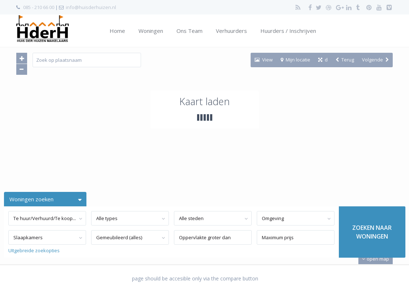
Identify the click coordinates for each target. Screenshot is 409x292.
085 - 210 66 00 (38, 7)
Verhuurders (231, 30)
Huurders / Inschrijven (288, 30)
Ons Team (189, 30)
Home (117, 30)
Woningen (151, 30)
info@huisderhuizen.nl (91, 7)
